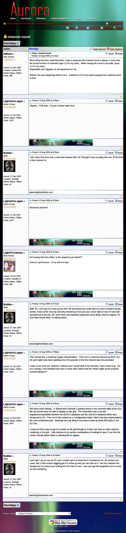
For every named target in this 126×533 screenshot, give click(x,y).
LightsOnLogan (14, 101)
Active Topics (116, 23)
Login (120, 28)
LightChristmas (14, 252)
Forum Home (13, 23)
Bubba (8, 152)
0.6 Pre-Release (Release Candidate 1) (53, 23)
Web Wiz (72, 527)
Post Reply (11, 43)
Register (108, 28)
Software (41, 18)
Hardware (26, 18)
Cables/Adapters (60, 18)
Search (80, 28)
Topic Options (114, 49)
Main (13, 18)
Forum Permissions (114, 513)
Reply (120, 54)
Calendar (93, 28)
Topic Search (97, 49)
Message (33, 49)
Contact (90, 18)
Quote (111, 54)
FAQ (72, 28)
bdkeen (9, 53)
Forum (77, 18)
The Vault (27, 23)
